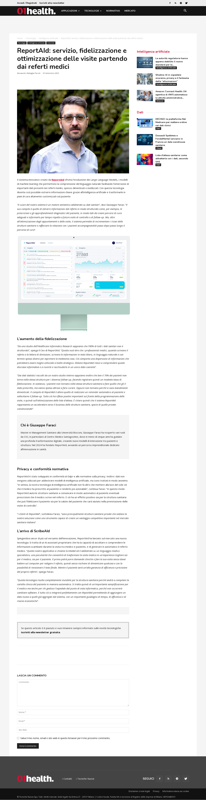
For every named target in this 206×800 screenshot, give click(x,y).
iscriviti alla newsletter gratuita (40, 632)
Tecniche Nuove (85, 778)
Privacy (156, 791)
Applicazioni (70, 10)
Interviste (50, 43)
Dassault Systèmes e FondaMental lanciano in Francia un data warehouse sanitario (170, 140)
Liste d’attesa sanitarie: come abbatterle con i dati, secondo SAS (171, 158)
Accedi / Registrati (27, 2)
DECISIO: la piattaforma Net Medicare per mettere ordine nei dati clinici (171, 122)
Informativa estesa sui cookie (175, 791)
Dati (140, 112)
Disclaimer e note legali (139, 791)
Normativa (113, 10)
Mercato (130, 10)
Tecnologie (93, 10)
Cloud (158, 148)
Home (20, 38)
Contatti (68, 778)
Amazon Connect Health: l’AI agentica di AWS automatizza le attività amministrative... (171, 94)
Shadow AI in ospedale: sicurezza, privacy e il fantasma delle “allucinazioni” (172, 78)
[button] (185, 11)
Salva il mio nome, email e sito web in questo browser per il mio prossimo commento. (65, 738)
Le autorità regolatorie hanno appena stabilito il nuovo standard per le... (171, 61)
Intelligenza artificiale (48, 38)
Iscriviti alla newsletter (51, 2)
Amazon (160, 101)
